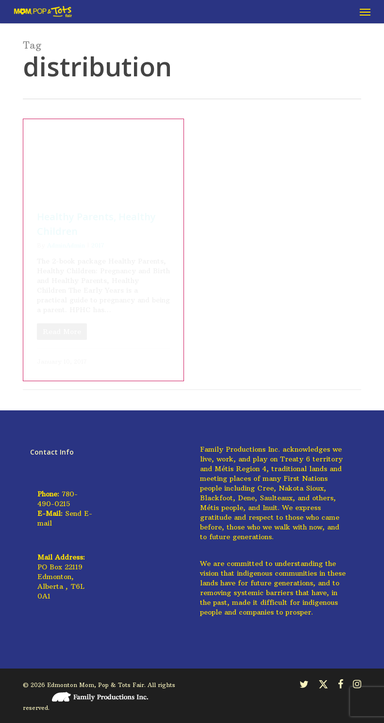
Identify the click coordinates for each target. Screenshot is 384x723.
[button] (365, 12)
